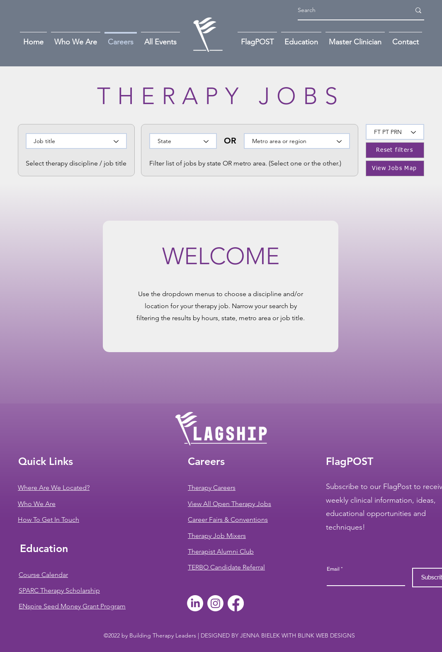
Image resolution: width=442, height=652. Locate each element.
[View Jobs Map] (395, 168)
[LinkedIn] (195, 603)
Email (333, 569)
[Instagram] (215, 603)
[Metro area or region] (297, 141)
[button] (405, 38)
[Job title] (76, 141)
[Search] (348, 10)
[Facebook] (236, 603)
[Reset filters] (395, 150)
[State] (183, 141)
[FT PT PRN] (395, 132)
